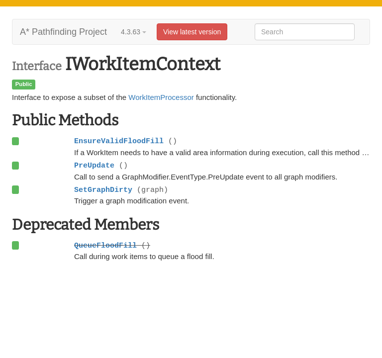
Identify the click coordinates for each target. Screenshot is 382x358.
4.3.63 (133, 32)
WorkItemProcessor (160, 97)
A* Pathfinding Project (63, 32)
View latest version (192, 32)
